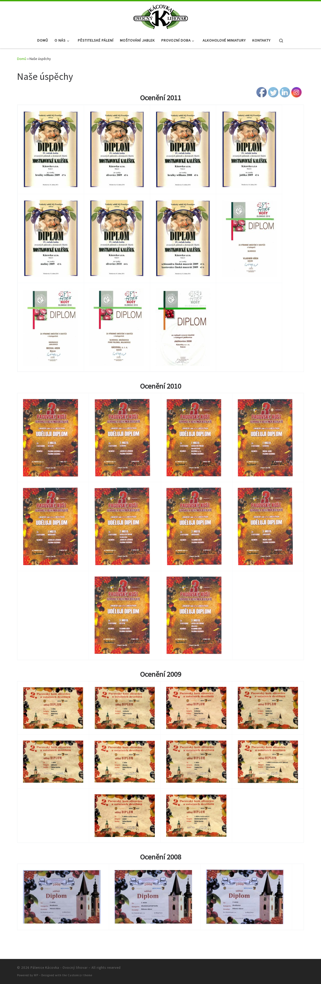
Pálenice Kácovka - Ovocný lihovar (59, 967)
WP (36, 975)
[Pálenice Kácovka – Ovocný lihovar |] (160, 16)
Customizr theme (80, 975)
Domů (21, 58)
